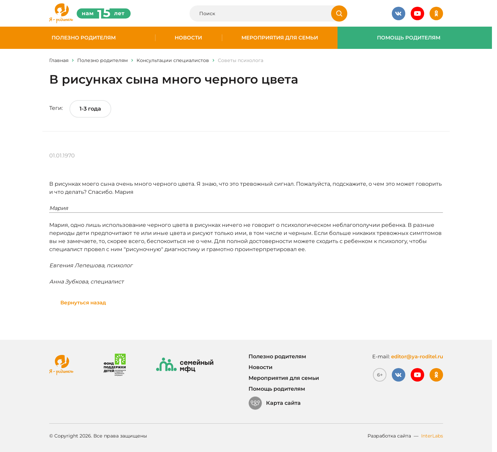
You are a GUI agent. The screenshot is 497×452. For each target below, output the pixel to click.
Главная (58, 60)
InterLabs (432, 436)
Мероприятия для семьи (279, 38)
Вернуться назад (83, 302)
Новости (188, 38)
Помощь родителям (408, 38)
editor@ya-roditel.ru (417, 356)
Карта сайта (275, 403)
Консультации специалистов (173, 60)
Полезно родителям (84, 38)
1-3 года (90, 109)
